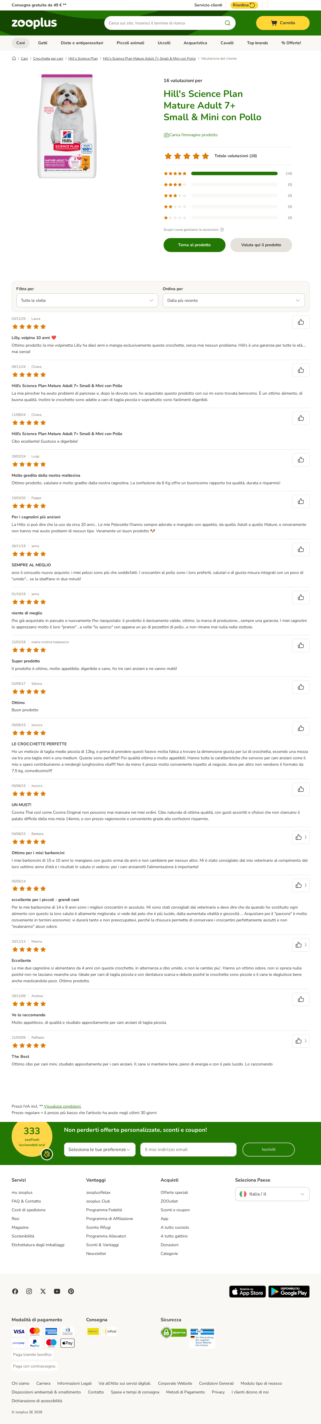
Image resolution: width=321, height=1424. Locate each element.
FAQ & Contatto (26, 1201)
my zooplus (22, 1192)
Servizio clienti (208, 5)
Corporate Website (175, 1383)
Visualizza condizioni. (62, 1106)
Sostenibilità (23, 1236)
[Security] (174, 1333)
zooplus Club (98, 1201)
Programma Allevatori (106, 1236)
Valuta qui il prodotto (261, 245)
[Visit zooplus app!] (247, 1296)
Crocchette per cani (48, 58)
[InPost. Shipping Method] (109, 1332)
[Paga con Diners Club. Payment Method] (68, 1332)
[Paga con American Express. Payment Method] (51, 1332)
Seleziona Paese (252, 1180)
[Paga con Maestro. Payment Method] (51, 1344)
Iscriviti (269, 1149)
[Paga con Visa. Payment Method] (19, 1332)
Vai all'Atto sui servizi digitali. (125, 1383)
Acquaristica (195, 43)
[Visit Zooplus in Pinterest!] (71, 1291)
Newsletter (96, 1253)
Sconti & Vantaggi (102, 1245)
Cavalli (227, 43)
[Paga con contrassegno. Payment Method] (34, 1366)
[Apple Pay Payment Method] (68, 1344)
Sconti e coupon (175, 1210)
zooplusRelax (98, 1192)
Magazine (20, 1227)
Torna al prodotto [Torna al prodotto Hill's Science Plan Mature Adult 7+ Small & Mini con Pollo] (194, 245)
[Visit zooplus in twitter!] (43, 1291)
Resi (15, 1218)
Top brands (257, 43)
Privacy (218, 1392)
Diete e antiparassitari (82, 43)
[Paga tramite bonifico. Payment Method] (32, 1355)
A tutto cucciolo (175, 1227)
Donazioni (169, 1245)
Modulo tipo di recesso (261, 1383)
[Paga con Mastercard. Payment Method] (35, 1332)
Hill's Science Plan (83, 58)
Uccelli (164, 43)
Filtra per (25, 289)
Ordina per (173, 289)
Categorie (169, 1253)
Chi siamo (20, 1383)
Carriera (43, 1383)
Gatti (42, 43)
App (164, 1218)
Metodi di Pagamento (185, 1392)
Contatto (96, 1392)
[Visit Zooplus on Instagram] (29, 1291)
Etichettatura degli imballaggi (38, 1245)
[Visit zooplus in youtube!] (57, 1291)
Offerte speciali (174, 1192)
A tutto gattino (174, 1236)
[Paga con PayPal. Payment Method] (35, 1344)
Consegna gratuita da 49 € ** (39, 5)
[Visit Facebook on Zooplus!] (15, 1291)
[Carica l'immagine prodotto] (191, 135)
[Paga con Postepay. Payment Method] (19, 1344)
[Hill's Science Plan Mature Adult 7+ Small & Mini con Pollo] (67, 126)
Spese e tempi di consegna (135, 1392)
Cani (20, 43)
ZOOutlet (169, 1201)
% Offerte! (291, 43)
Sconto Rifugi (98, 1227)
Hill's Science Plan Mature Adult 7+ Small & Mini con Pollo (149, 58)
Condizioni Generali (216, 1383)
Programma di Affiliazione (109, 1218)
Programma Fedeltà (104, 1210)
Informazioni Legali (74, 1383)
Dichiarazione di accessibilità (37, 1401)
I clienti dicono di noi (250, 1392)
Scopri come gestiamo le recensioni (195, 229)
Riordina (244, 5)
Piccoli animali (130, 43)
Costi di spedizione (28, 1210)
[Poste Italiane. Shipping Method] (93, 1332)
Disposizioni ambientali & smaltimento (46, 1392)
